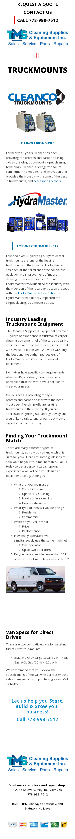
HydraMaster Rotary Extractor (39, 293)
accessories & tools (47, 181)
